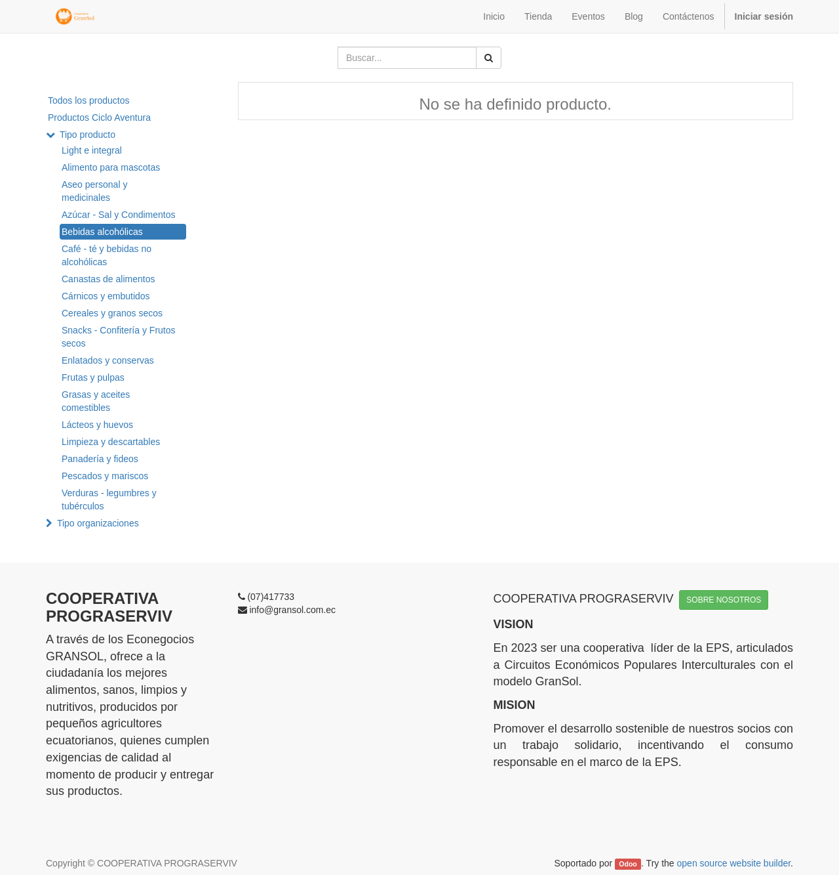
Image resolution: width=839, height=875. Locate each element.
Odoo (627, 864)
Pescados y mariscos (105, 476)
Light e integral (92, 150)
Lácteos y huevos (97, 424)
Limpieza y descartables (111, 442)
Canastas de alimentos (108, 279)
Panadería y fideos (100, 459)
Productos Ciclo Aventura (99, 117)
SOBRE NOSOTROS (723, 600)
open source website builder (734, 863)
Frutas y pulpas (93, 377)
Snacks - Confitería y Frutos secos (119, 337)
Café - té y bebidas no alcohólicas (106, 255)
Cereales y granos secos (112, 313)
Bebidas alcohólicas (102, 231)
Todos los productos (89, 100)
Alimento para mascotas (111, 167)
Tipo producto (87, 134)
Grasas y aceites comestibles (96, 401)
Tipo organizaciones (98, 523)
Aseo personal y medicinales (94, 191)
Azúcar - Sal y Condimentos (119, 214)
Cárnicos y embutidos (106, 296)
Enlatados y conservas (108, 360)
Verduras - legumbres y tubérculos (109, 499)
